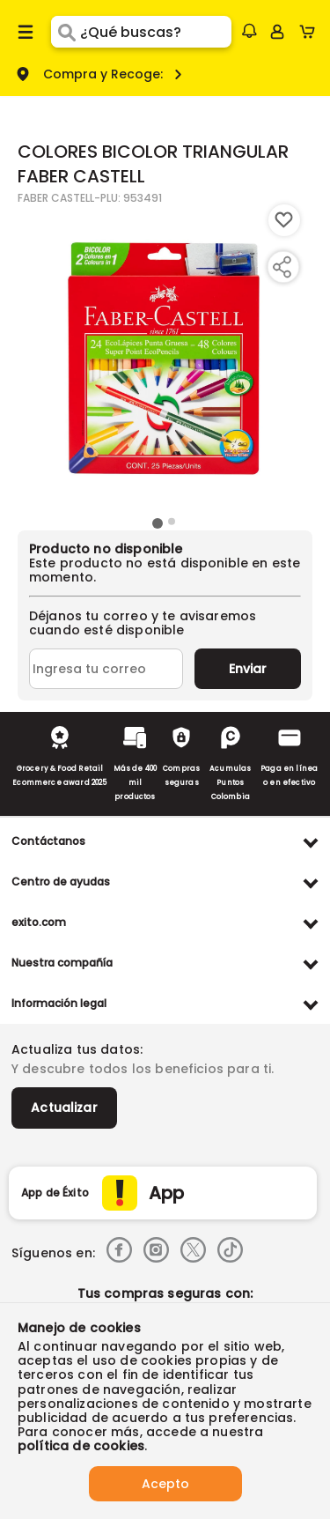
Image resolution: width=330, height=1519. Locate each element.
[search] (155, 32)
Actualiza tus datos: (77, 1049)
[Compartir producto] (281, 267)
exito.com (38, 922)
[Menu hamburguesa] (25, 32)
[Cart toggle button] (311, 31)
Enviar (248, 669)
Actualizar (64, 1107)
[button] (249, 31)
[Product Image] (164, 358)
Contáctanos (48, 841)
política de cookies (81, 1446)
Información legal (58, 1003)
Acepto (165, 1484)
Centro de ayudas (60, 881)
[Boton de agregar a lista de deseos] (284, 220)
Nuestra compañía (62, 962)
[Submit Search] (65, 32)
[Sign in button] (277, 31)
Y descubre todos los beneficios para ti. (142, 1069)
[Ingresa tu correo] (106, 668)
